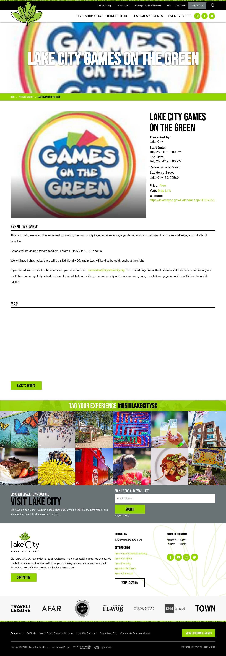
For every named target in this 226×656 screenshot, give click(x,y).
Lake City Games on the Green (49, 97)
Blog (169, 5)
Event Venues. (179, 16)
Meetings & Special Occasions (148, 5)
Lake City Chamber (86, 633)
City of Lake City (108, 633)
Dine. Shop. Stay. (89, 16)
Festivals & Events (26, 97)
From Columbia (123, 558)
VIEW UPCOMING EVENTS (199, 633)
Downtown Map (104, 5)
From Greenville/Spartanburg (131, 553)
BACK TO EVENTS (26, 385)
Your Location (129, 583)
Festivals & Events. (148, 16)
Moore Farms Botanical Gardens (56, 633)
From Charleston (124, 573)
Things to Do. (117, 16)
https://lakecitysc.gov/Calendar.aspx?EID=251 (182, 200)
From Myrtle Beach (125, 568)
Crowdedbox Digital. (205, 647)
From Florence (123, 563)
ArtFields (31, 633)
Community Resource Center (135, 633)
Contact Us (181, 5)
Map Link (164, 190)
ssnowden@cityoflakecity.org (106, 270)
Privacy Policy (62, 647)
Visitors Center (123, 5)
